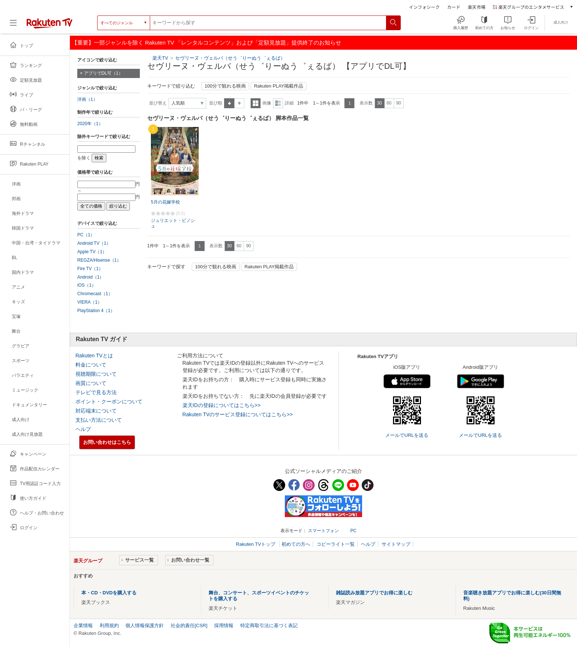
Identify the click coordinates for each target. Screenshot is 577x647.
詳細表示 (278, 103)
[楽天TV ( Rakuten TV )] (49, 25)
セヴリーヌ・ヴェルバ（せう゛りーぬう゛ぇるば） (230, 58)
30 (379, 103)
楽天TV (160, 58)
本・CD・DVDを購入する (109, 592)
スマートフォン (323, 530)
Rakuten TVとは (94, 355)
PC (353, 530)
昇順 (229, 103)
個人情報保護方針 (144, 625)
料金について (90, 365)
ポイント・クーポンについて (108, 401)
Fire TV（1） (90, 268)
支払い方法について (98, 420)
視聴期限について (96, 374)
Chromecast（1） (95, 293)
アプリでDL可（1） (103, 73)
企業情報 (83, 625)
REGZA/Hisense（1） (99, 260)
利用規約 (109, 625)
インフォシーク (424, 7)
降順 (239, 103)
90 (398, 103)
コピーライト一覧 (335, 544)
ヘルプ (83, 429)
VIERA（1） (89, 302)
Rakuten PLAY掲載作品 (278, 86)
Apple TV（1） (92, 251)
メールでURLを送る (406, 435)
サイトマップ (396, 544)
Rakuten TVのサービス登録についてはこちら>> (238, 414)
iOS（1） (86, 285)
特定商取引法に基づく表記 (269, 625)
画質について (90, 383)
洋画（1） (87, 99)
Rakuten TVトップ (256, 544)
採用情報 (223, 625)
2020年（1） (90, 123)
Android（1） (90, 277)
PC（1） (86, 234)
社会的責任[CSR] (189, 625)
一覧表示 (256, 103)
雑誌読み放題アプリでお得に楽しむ (374, 592)
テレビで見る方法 (96, 392)
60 (388, 103)
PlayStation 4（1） (96, 310)
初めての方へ (296, 544)
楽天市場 (476, 7)
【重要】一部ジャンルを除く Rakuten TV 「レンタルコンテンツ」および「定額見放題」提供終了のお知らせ (206, 42)
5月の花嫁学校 (165, 202)
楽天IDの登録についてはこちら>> (222, 405)
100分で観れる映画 (225, 86)
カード (453, 7)
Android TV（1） (94, 243)
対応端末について (96, 411)
